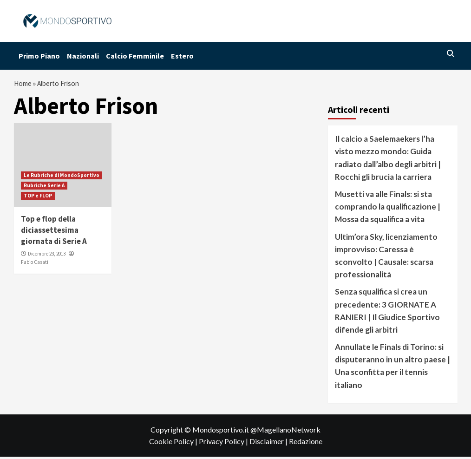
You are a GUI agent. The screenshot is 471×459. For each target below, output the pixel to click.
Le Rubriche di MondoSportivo (61, 177)
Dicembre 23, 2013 (46, 256)
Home (23, 84)
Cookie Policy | (174, 443)
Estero (182, 55)
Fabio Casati (34, 264)
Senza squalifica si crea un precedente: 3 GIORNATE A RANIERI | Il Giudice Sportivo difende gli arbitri (387, 313)
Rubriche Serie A (44, 187)
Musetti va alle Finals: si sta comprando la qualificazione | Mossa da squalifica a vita (387, 208)
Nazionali (83, 55)
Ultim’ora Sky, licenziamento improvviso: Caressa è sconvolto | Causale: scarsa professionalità (386, 258)
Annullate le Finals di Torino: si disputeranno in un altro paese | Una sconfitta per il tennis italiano (392, 368)
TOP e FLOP (38, 198)
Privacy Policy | (224, 443)
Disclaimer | (269, 443)
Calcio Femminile (135, 55)
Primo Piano (39, 55)
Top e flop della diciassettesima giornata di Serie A (54, 232)
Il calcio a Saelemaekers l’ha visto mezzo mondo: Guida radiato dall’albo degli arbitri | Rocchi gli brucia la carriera (388, 160)
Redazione (305, 443)
